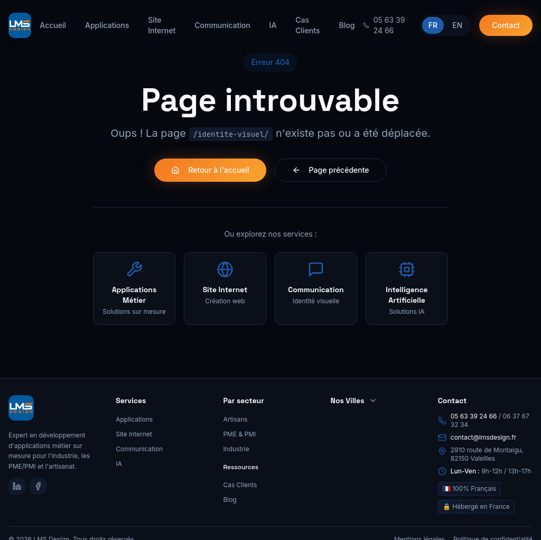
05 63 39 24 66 (474, 416)
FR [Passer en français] (432, 25)
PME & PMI (239, 434)
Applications (107, 25)
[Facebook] (38, 486)
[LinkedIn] (16, 486)
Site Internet (161, 25)
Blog (347, 25)
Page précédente (330, 169)
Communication (222, 25)
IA (273, 25)
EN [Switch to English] (457, 25)
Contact (506, 25)
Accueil (53, 25)
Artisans (235, 419)
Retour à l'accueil (210, 169)
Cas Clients (307, 25)
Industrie (236, 449)
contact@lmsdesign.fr (483, 437)
